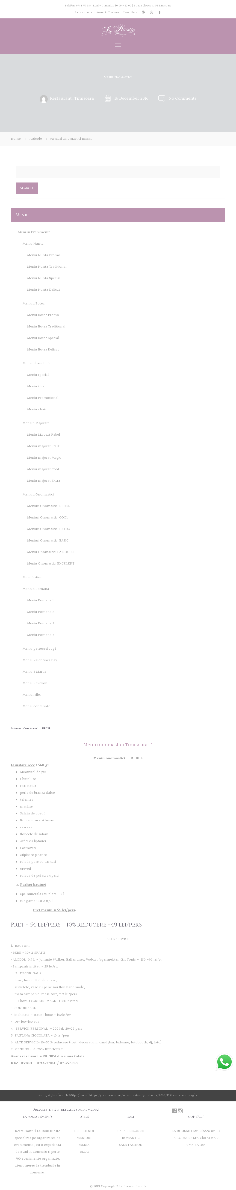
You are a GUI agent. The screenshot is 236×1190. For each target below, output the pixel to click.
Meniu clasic (37, 409)
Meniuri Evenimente (34, 232)
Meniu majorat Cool (43, 469)
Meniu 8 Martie (34, 672)
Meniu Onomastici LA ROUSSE (51, 552)
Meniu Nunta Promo (43, 255)
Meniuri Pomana (36, 589)
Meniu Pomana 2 (40, 612)
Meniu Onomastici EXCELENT (50, 564)
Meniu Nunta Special (43, 278)
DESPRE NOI (84, 1131)
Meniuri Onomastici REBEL (48, 506)
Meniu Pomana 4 (40, 635)
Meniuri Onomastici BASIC (47, 541)
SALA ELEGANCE (131, 1131)
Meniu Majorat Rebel (43, 435)
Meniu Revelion (35, 683)
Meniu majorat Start (43, 446)
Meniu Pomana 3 (40, 623)
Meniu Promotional (43, 398)
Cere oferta (130, 12)
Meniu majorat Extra (43, 481)
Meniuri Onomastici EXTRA (48, 529)
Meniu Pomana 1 (40, 600)
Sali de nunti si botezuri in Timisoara (98, 12)
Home (16, 139)
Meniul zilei (32, 695)
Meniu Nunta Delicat (43, 290)
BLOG (84, 1152)
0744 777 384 (83, 5)
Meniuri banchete (37, 363)
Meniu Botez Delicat (43, 350)
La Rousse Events (132, 1186)
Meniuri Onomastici (38, 495)
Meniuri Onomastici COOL (47, 518)
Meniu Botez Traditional (46, 327)
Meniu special (38, 375)
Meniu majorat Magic (44, 458)
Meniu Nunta (33, 244)
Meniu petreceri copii (39, 649)
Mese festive (32, 577)
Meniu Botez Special (43, 338)
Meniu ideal (36, 386)
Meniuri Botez (33, 304)
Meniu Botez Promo (43, 315)
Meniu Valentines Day (40, 660)
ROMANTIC (131, 1138)
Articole (36, 139)
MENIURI (84, 1138)
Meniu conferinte (36, 706)
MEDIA (84, 1145)
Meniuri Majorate (36, 423)
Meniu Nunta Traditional (47, 267)
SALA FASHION (130, 1145)
